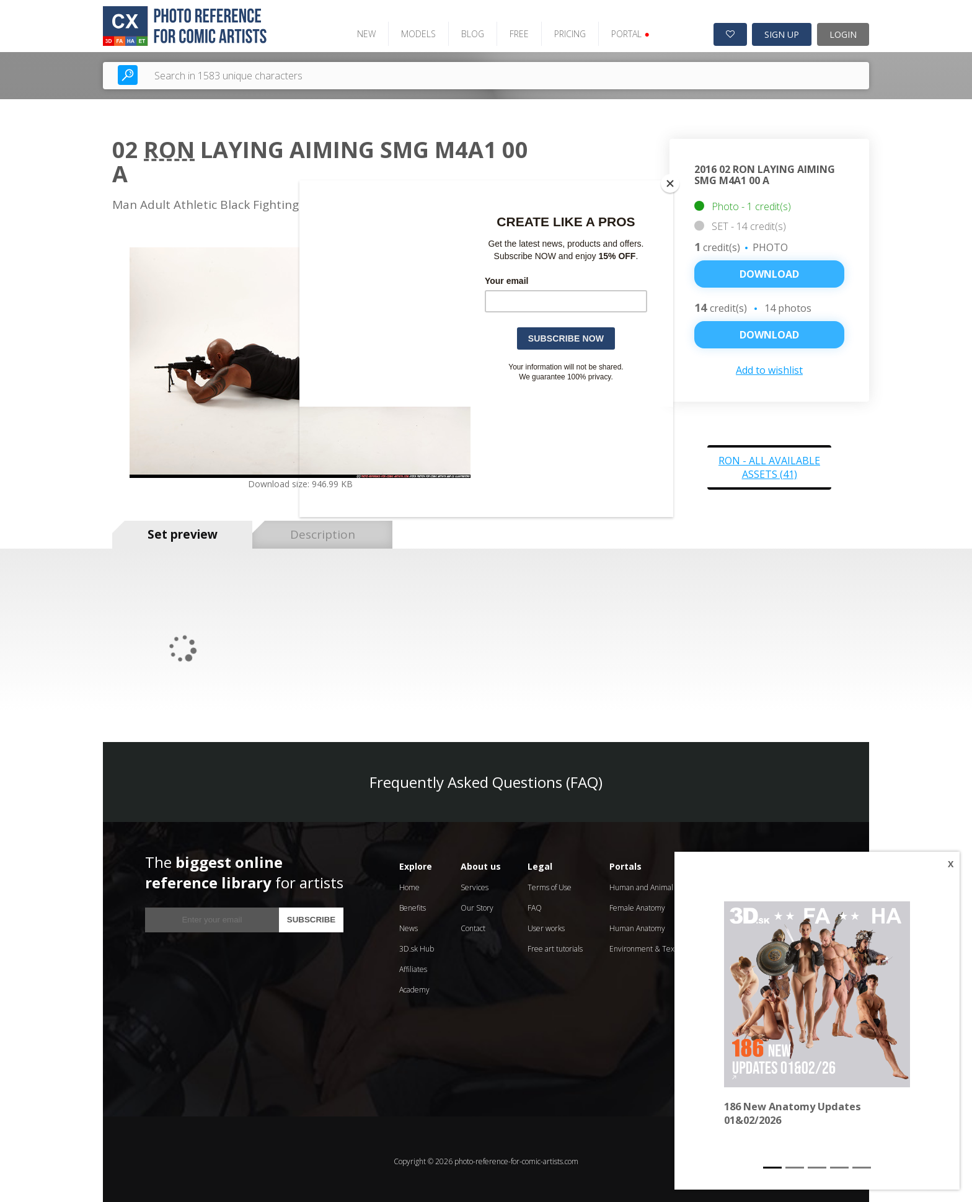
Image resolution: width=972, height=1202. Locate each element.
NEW (356, 29)
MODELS (408, 29)
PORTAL (619, 29)
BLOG (462, 29)
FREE (508, 29)
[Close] (670, 183)
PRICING (559, 29)
